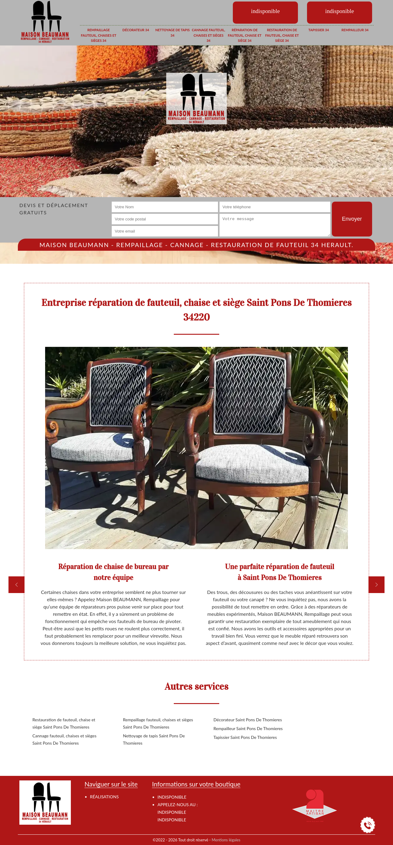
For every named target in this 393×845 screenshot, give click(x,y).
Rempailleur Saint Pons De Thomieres (248, 728)
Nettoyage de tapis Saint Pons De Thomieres (154, 739)
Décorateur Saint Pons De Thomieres (247, 719)
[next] (376, 584)
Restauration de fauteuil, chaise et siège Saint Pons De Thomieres (63, 723)
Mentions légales (226, 839)
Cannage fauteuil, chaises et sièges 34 (208, 35)
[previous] (16, 584)
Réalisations (104, 796)
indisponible (171, 812)
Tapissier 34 (319, 30)
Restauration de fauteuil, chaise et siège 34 (282, 35)
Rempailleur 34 (355, 30)
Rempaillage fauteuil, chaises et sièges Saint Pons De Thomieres (158, 723)
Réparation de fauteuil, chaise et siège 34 (244, 35)
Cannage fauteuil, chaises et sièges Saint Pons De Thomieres (64, 739)
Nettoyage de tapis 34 (172, 32)
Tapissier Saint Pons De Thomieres (245, 737)
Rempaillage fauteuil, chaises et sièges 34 (98, 35)
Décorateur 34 (135, 30)
